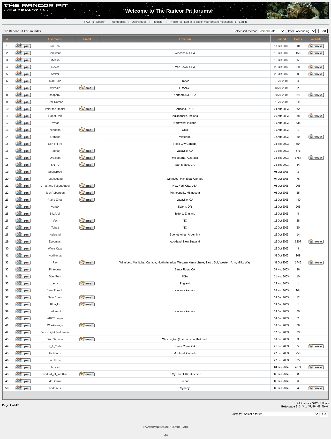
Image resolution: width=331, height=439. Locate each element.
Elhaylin (55, 304)
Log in (243, 21)
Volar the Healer (55, 108)
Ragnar (55, 150)
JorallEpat (55, 360)
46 (313, 406)
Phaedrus (55, 269)
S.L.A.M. (55, 213)
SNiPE (55, 164)
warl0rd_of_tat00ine (55, 374)
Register (158, 21)
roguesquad (55, 178)
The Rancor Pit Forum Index (22, 31)
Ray (55, 262)
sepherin (55, 129)
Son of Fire (55, 143)
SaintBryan (55, 297)
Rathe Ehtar (55, 199)
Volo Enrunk (55, 290)
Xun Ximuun (55, 339)
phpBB (158, 427)
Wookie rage (55, 325)
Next (325, 406)
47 (318, 406)
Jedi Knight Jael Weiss (55, 332)
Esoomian (55, 241)
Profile (174, 21)
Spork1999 (55, 171)
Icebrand (55, 234)
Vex (55, 220)
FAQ (87, 21)
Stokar (55, 73)
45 (309, 406)
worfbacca (55, 255)
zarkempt (55, 311)
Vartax (55, 206)
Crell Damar (55, 101)
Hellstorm (55, 353)
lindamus (55, 388)
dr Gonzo (55, 381)
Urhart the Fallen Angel (55, 185)
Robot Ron (55, 115)
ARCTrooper (55, 318)
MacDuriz (55, 80)
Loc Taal (55, 46)
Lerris (55, 283)
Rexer (55, 67)
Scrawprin (55, 53)
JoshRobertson (55, 192)
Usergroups (139, 21)
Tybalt (55, 227)
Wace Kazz (55, 248)
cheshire (55, 367)
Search (100, 21)
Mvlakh (55, 60)
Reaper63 (55, 94)
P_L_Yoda (55, 346)
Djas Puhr (55, 276)
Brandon (55, 136)
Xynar (55, 122)
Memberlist (119, 21)
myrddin (55, 87)
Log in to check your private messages (208, 21)
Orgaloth (55, 157)
